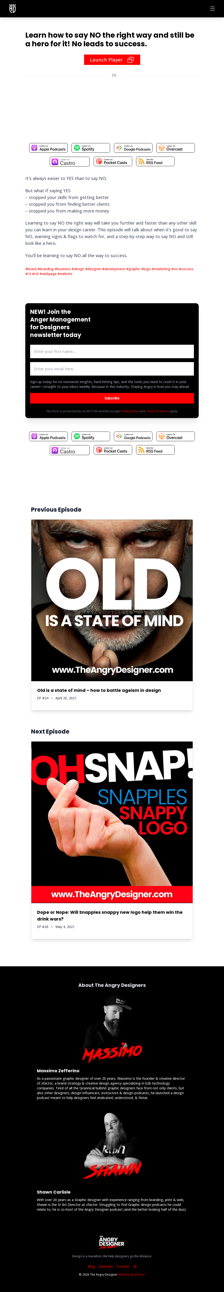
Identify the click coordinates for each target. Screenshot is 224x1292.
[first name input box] (112, 351)
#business (63, 269)
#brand (31, 269)
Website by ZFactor (131, 1274)
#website (65, 273)
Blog (91, 1266)
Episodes (106, 1266)
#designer (93, 269)
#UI (28, 273)
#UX (36, 273)
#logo (146, 269)
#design (78, 269)
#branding (46, 269)
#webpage (49, 273)
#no (175, 269)
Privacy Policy (130, 411)
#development (114, 269)
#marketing (161, 269)
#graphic (133, 269)
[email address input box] (112, 369)
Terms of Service (157, 411)
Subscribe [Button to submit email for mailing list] (112, 398)
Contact (123, 1266)
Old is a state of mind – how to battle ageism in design (99, 690)
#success (186, 269)
